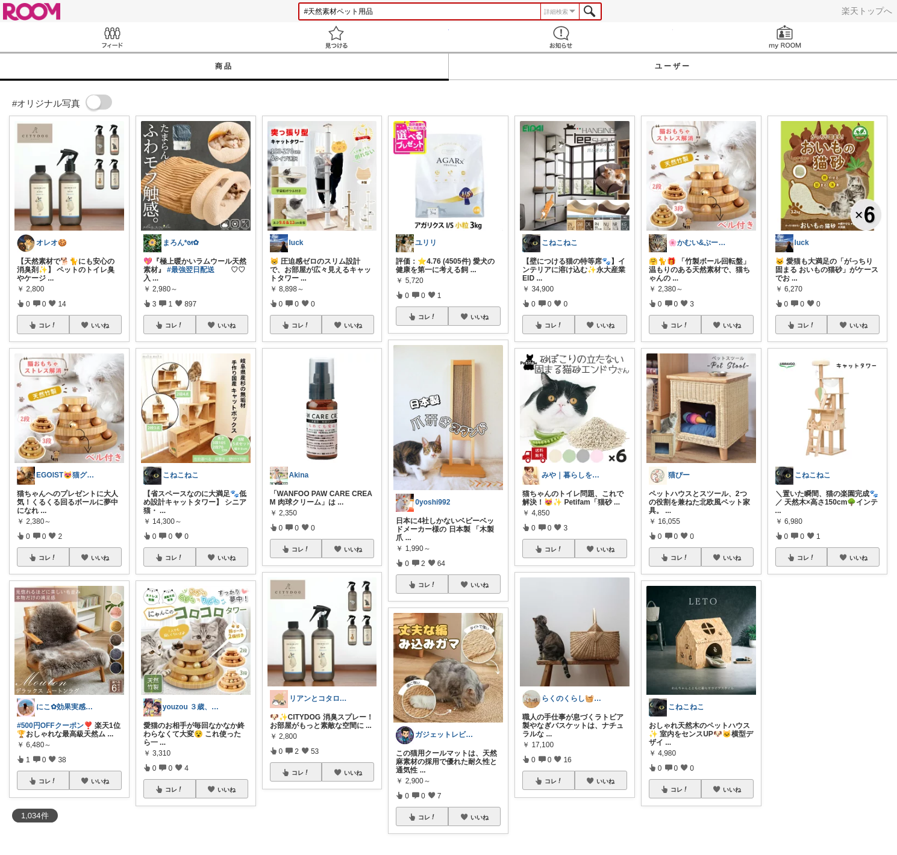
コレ (48, 325)
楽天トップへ (867, 11)
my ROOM (785, 37)
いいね (100, 325)
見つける (336, 37)
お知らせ (561, 37)
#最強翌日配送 (190, 270)
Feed (112, 37)
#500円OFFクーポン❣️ (55, 725)
